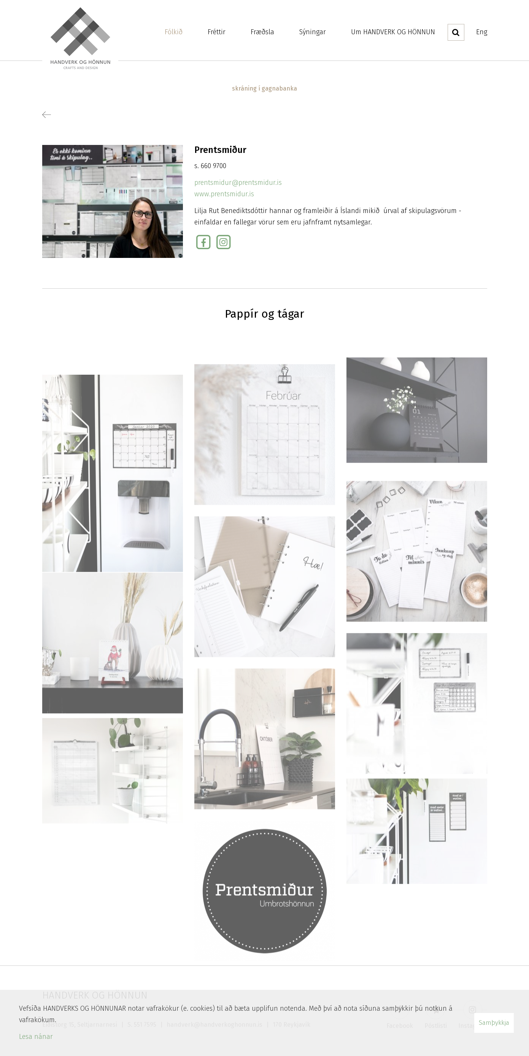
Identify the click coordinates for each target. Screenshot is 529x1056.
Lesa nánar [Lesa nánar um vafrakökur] (36, 1036)
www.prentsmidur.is (224, 194)
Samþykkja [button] (494, 1023)
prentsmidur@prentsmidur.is (238, 182)
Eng (481, 32)
